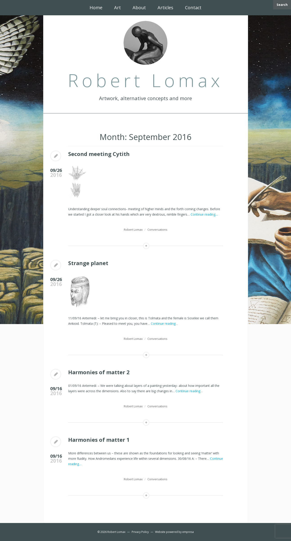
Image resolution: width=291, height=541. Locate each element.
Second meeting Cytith (99, 154)
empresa (188, 532)
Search (282, 4)
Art (117, 8)
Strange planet (88, 263)
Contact (193, 8)
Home (96, 8)
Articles (165, 8)
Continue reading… (204, 214)
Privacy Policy (140, 532)
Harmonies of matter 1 (99, 439)
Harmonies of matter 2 (99, 372)
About (139, 8)
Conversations (157, 230)
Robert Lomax (133, 230)
